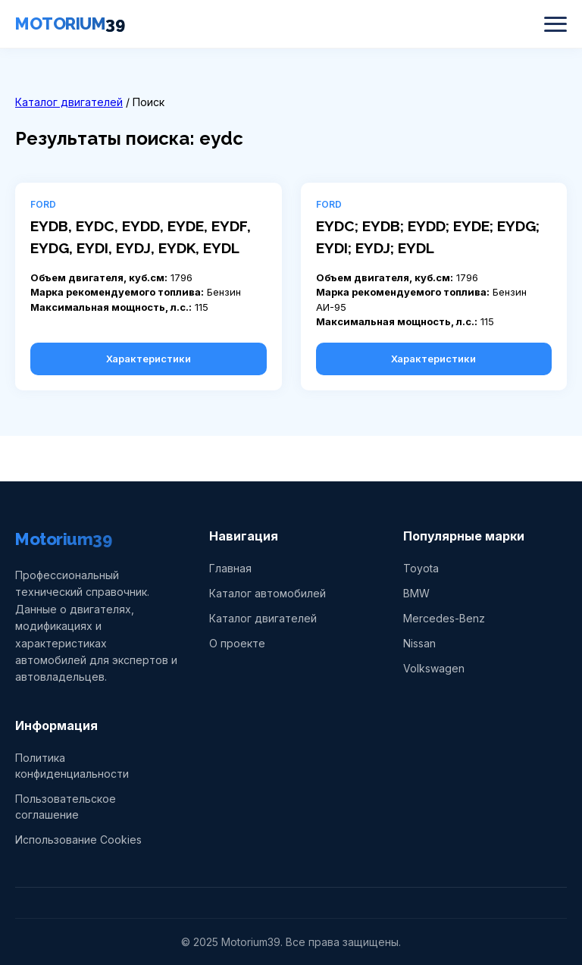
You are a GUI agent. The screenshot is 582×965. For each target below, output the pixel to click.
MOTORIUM (69, 23)
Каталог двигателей (69, 102)
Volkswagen (434, 668)
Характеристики (148, 358)
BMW (416, 593)
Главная (230, 568)
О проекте (237, 643)
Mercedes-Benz (444, 618)
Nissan (419, 643)
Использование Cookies (78, 839)
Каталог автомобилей (267, 593)
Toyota (421, 568)
